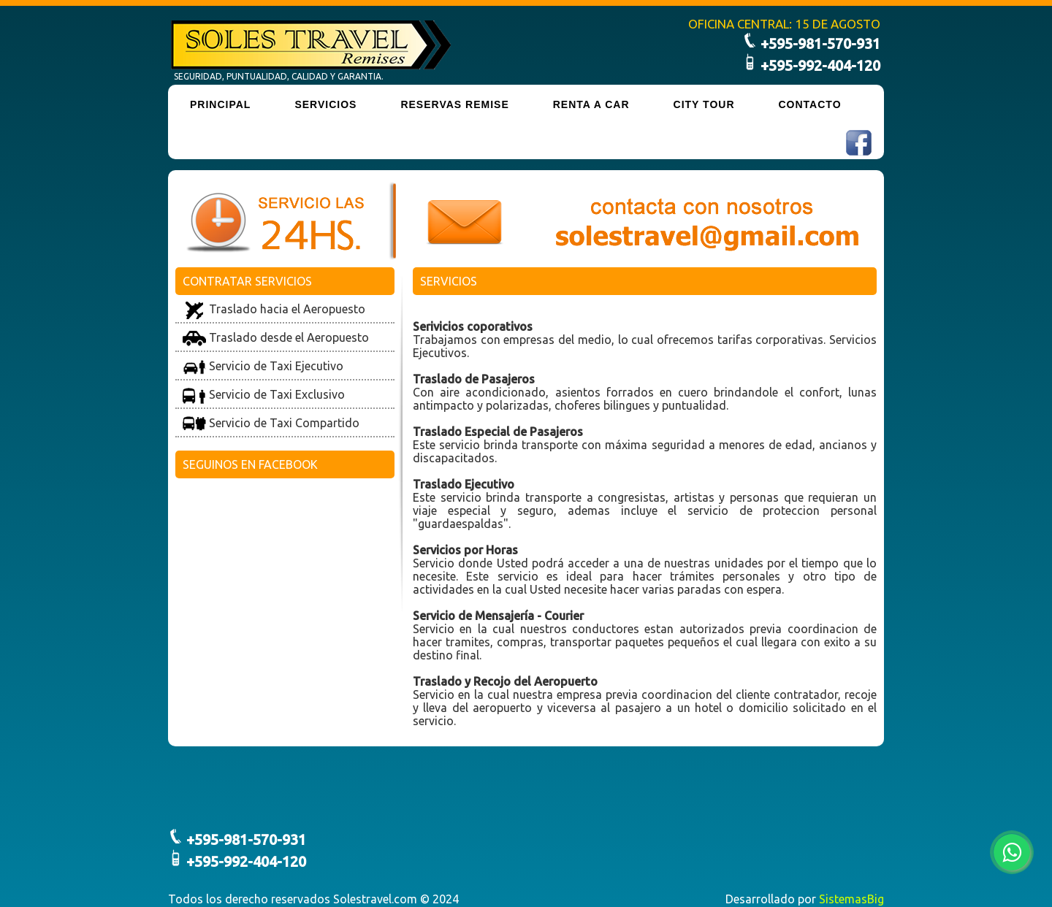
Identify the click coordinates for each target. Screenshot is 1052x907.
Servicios (325, 104)
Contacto (810, 104)
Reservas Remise (454, 104)
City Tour (704, 104)
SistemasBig (851, 899)
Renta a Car (591, 104)
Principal (220, 104)
